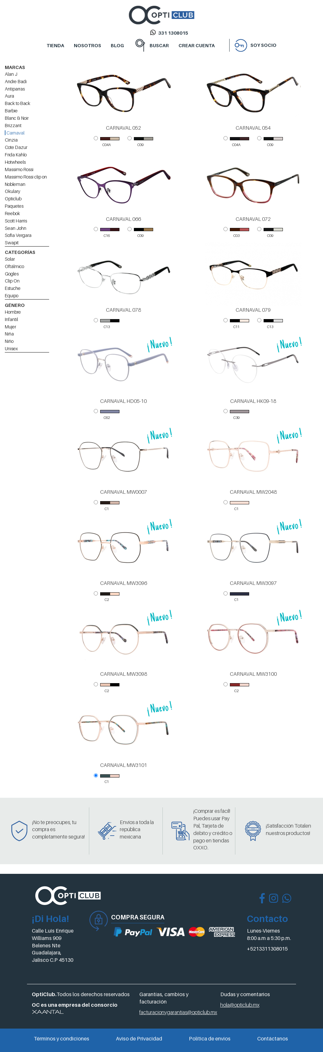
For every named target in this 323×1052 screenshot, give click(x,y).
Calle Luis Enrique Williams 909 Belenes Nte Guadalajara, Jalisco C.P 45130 (53, 945)
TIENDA (55, 45)
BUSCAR (159, 45)
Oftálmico (14, 266)
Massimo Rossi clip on (26, 176)
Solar (10, 259)
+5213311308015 (267, 948)
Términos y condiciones (61, 1038)
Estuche (13, 288)
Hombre (13, 312)
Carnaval (14, 132)
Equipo (11, 295)
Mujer (10, 326)
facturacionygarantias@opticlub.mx (178, 1012)
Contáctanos (272, 1038)
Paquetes (14, 206)
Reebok (12, 213)
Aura (9, 96)
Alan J (11, 74)
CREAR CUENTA (197, 45)
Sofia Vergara (18, 235)
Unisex (11, 348)
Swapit (12, 242)
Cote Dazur (16, 147)
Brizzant (13, 125)
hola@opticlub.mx (239, 1005)
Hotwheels (15, 162)
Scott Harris (16, 220)
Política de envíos (210, 1038)
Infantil (11, 319)
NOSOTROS (87, 45)
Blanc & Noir (17, 118)
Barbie (11, 110)
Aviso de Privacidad (139, 1038)
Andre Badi (16, 81)
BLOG (117, 45)
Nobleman (15, 184)
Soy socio (263, 45)
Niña (9, 333)
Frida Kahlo (16, 154)
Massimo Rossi (19, 169)
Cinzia (11, 140)
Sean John (15, 228)
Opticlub (13, 198)
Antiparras (15, 88)
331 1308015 (173, 33)
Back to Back (17, 103)
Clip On (12, 280)
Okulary (12, 191)
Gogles (12, 273)
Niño (9, 341)
